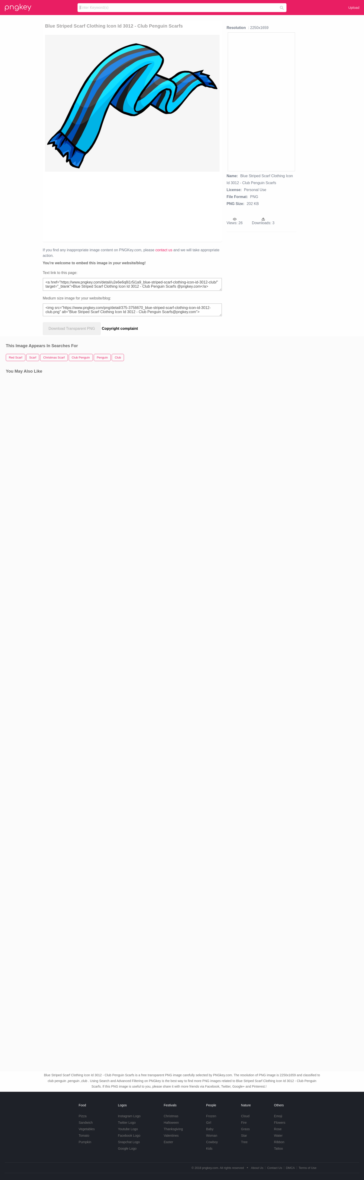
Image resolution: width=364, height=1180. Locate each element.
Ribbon (279, 1142)
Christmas (171, 1116)
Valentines (171, 1135)
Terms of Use (307, 1168)
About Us (257, 1168)
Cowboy (212, 1142)
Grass (245, 1129)
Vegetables (87, 1129)
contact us (163, 250)
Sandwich (86, 1122)
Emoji (278, 1116)
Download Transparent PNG (72, 328)
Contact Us (274, 1168)
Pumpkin (85, 1142)
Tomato (84, 1135)
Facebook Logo (129, 1135)
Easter (168, 1142)
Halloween (171, 1122)
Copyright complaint (120, 328)
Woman (211, 1135)
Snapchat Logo (129, 1142)
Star (244, 1135)
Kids (209, 1148)
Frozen (211, 1116)
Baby (210, 1129)
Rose (278, 1129)
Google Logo (127, 1148)
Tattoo (278, 1148)
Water (278, 1135)
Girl (208, 1122)
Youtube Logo (128, 1129)
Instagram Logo (129, 1116)
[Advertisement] (106, 206)
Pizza (83, 1116)
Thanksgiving (173, 1129)
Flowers (279, 1122)
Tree (244, 1142)
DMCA (290, 1168)
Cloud (245, 1116)
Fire (244, 1122)
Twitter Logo (127, 1122)
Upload (353, 7)
